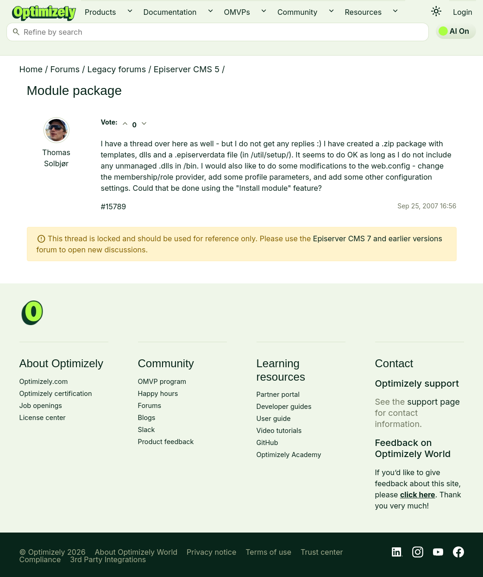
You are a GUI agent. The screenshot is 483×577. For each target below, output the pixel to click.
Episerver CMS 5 (187, 69)
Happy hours (158, 393)
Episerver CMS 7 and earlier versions (377, 238)
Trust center (322, 552)
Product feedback (166, 441)
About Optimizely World (136, 552)
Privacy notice (211, 552)
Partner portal (278, 394)
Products (100, 12)
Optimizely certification (55, 393)
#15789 (113, 206)
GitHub (267, 442)
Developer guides (284, 406)
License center (42, 417)
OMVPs (237, 12)
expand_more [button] (129, 11)
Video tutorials (279, 430)
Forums (65, 69)
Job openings (40, 405)
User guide (274, 418)
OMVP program (162, 381)
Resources (363, 12)
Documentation (170, 12)
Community (297, 12)
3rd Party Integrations (108, 559)
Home (31, 69)
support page (433, 402)
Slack (146, 429)
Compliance (40, 559)
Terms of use (268, 552)
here (181, 143)
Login (462, 12)
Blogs (147, 417)
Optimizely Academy (289, 454)
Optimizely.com (43, 381)
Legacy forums (117, 69)
